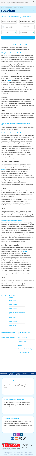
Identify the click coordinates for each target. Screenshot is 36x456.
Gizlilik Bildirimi (13, 454)
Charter (32, 373)
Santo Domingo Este (23, 352)
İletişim (31, 454)
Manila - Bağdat (13, 304)
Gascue (20, 345)
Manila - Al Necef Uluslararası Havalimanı (17, 313)
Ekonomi (24, 32)
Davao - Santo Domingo (8, 337)
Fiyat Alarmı (25, 373)
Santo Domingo (22, 337)
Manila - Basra (13, 321)
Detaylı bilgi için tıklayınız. (14, 4)
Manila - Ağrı (12, 325)
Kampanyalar (3, 373)
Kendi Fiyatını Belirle (12, 373)
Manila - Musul (13, 308)
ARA (18, 37)
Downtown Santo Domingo (25, 349)
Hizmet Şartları (23, 454)
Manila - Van (12, 317)
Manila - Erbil (12, 300)
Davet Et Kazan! (18, 374)
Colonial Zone (22, 341)
